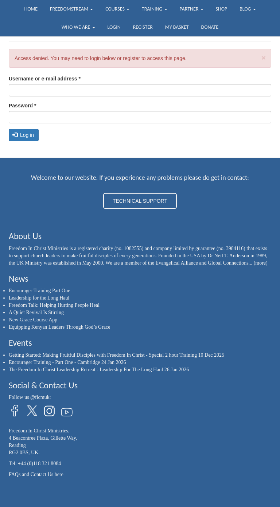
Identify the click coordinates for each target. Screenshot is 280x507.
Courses (117, 9)
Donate (210, 27)
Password (22, 105)
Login (114, 27)
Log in (23, 135)
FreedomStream (71, 9)
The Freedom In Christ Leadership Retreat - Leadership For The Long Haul (86, 369)
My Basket (177, 27)
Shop (222, 9)
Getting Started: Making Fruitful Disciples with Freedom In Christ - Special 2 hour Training (103, 355)
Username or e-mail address (45, 79)
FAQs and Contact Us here (36, 474)
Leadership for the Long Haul (39, 298)
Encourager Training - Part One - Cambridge (54, 362)
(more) (261, 263)
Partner (191, 9)
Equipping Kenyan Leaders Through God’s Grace (59, 327)
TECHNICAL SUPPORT (140, 201)
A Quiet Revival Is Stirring (36, 312)
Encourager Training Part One (39, 290)
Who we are (78, 27)
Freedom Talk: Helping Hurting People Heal (54, 305)
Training (154, 9)
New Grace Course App (33, 319)
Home (31, 9)
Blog (248, 9)
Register (143, 27)
